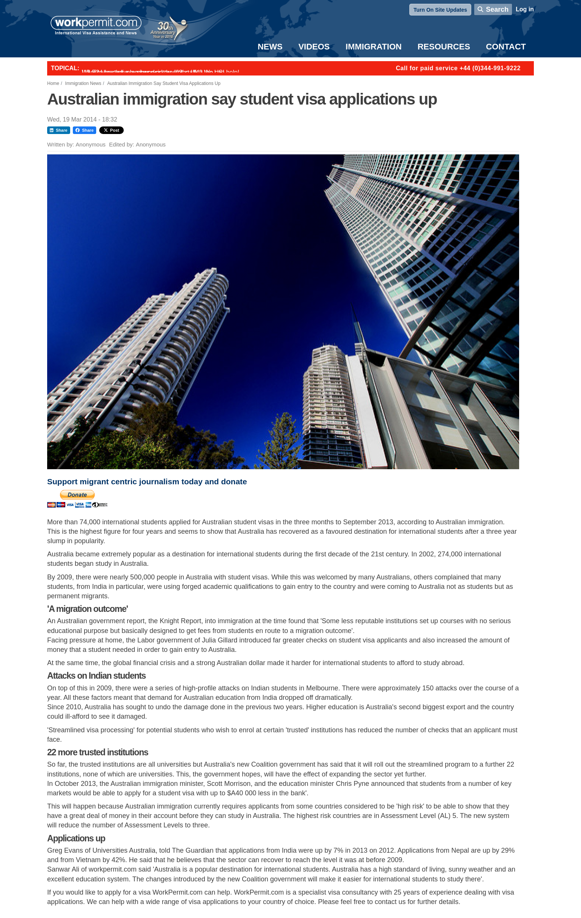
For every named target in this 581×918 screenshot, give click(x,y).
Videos (314, 46)
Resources (444, 46)
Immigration (374, 46)
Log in (525, 9)
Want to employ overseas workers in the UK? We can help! (160, 72)
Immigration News (83, 83)
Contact (506, 46)
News (270, 46)
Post (111, 130)
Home (53, 83)
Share (59, 130)
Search (497, 9)
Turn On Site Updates (440, 10)
